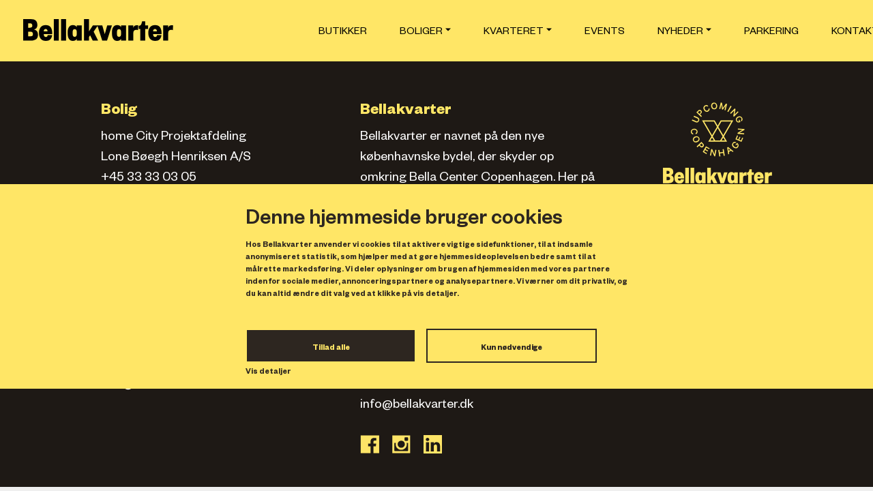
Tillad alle (331, 348)
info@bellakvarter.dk (416, 406)
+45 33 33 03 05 (148, 178)
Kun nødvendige (511, 348)
